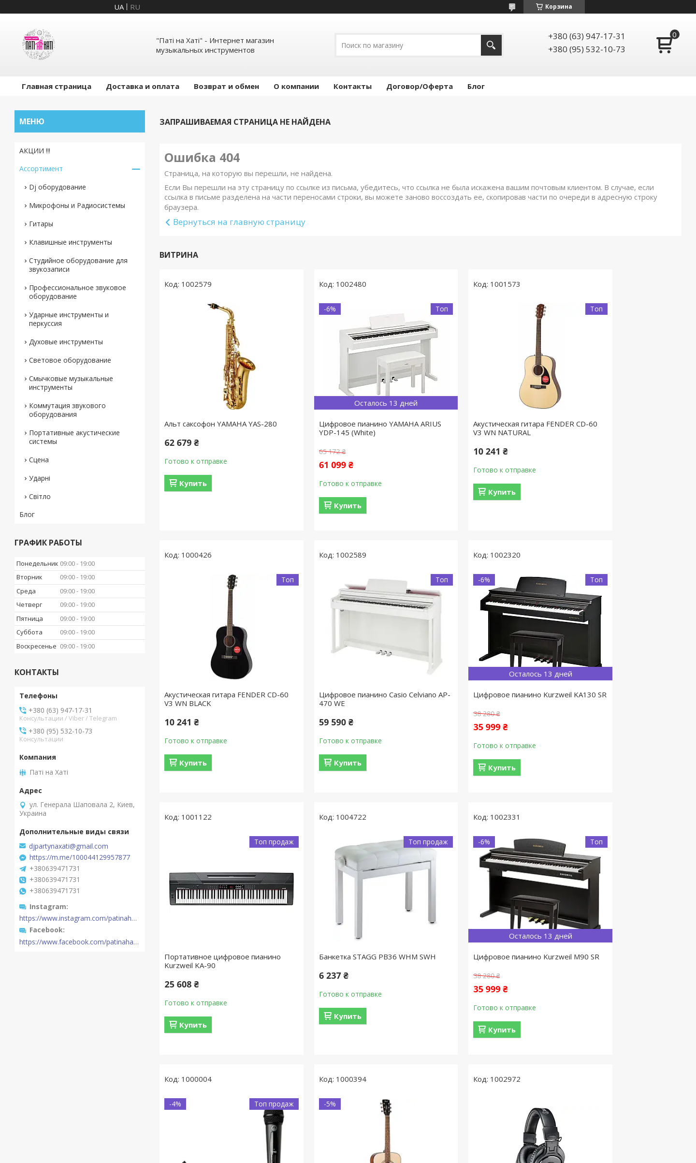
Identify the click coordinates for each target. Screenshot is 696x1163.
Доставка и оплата (142, 86)
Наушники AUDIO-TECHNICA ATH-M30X (614, 969)
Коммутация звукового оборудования (67, 410)
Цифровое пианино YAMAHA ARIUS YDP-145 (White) (347, 428)
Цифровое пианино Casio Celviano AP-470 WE (208, 698)
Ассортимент (41, 168)
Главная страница (56, 86)
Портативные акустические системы (74, 437)
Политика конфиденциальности (407, 1153)
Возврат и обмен (226, 86)
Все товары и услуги (417, 1090)
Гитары (41, 223)
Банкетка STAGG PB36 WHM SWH (613, 698)
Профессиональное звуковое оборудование (77, 292)
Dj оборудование (57, 186)
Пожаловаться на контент (318, 1153)
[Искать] (491, 45)
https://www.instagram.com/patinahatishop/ (79, 918)
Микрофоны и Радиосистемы (77, 205)
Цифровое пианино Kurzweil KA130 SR (347, 698)
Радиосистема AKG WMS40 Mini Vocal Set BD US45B (352, 969)
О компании (296, 86)
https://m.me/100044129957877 (79, 857)
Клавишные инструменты (70, 242)
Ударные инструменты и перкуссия (69, 319)
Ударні (39, 478)
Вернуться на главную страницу (239, 221)
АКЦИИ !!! (34, 150)
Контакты (353, 86)
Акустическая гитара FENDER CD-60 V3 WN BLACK (614, 428)
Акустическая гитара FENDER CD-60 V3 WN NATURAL (481, 428)
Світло (40, 496)
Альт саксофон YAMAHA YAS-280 (220, 423)
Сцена (39, 459)
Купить (193, 483)
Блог (476, 86)
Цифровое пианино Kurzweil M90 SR (213, 969)
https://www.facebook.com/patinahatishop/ (79, 942)
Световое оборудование (70, 360)
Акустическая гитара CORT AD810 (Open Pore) (477, 969)
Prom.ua (392, 1136)
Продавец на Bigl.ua (348, 1145)
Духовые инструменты (66, 341)
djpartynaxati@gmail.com (68, 846)
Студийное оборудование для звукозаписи (78, 265)
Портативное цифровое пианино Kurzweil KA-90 (473, 698)
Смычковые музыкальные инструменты (71, 383)
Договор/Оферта (419, 86)
